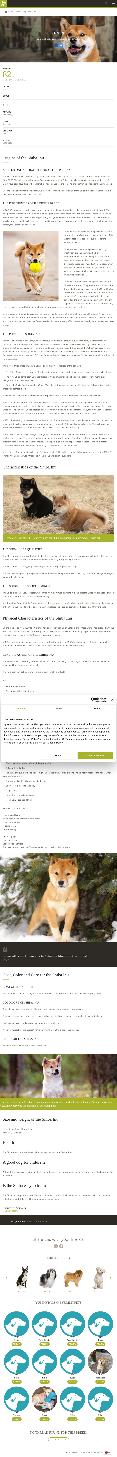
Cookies (82, 1452)
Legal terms (97, 1452)
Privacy (89, 1452)
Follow (16, 1344)
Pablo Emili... (44, 1340)
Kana (72, 1378)
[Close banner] (112, 700)
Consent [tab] (20, 708)
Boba (100, 1340)
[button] (113, 3)
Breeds (74, 1452)
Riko (72, 1415)
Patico (16, 1340)
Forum (68, 1452)
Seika (16, 1378)
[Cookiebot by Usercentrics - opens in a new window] (93, 699)
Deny (58, 755)
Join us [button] (45, 1221)
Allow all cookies (95, 755)
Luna (44, 1415)
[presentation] (6, 1278)
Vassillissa (100, 1378)
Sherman (16, 1415)
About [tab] (96, 708)
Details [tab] (58, 708)
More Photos (11, 1211)
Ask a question (58, 1439)
